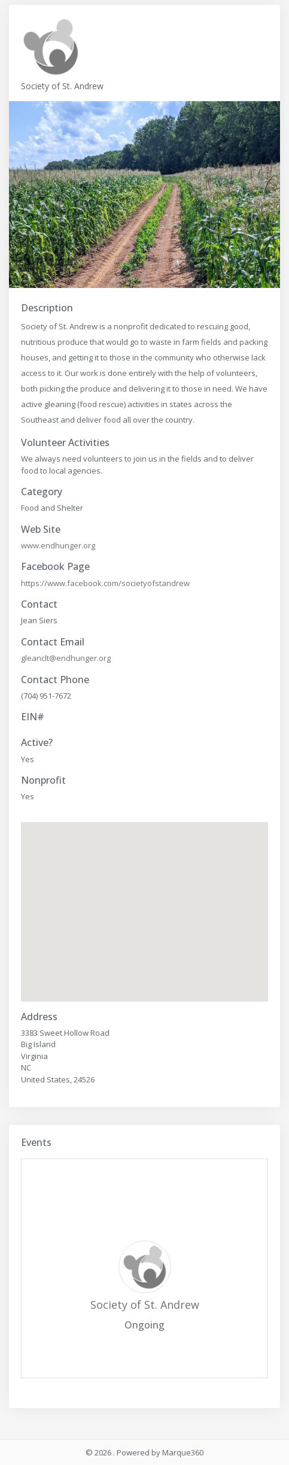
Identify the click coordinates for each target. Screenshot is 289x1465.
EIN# (32, 717)
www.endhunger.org (58, 545)
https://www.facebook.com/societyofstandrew (105, 583)
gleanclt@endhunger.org (66, 658)
